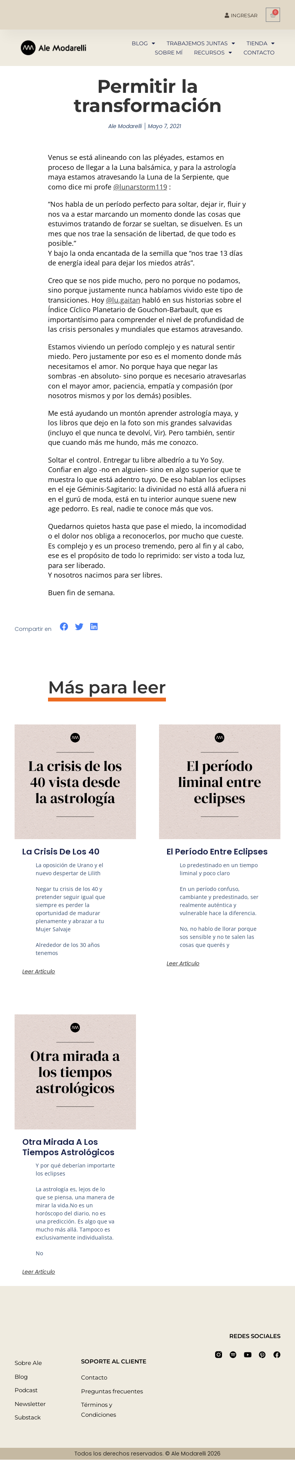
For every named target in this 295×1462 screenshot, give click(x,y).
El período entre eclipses (201, 857)
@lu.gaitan (123, 300)
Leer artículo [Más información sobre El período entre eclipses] (183, 973)
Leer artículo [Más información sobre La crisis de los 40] (38, 971)
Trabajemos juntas (201, 43)
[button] (64, 626)
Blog (143, 43)
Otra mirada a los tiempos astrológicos (70, 1149)
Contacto (259, 52)
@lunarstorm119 (140, 186)
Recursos (213, 52)
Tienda (261, 43)
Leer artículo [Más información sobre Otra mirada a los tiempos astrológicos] (38, 1274)
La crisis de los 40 (61, 852)
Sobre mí (168, 52)
